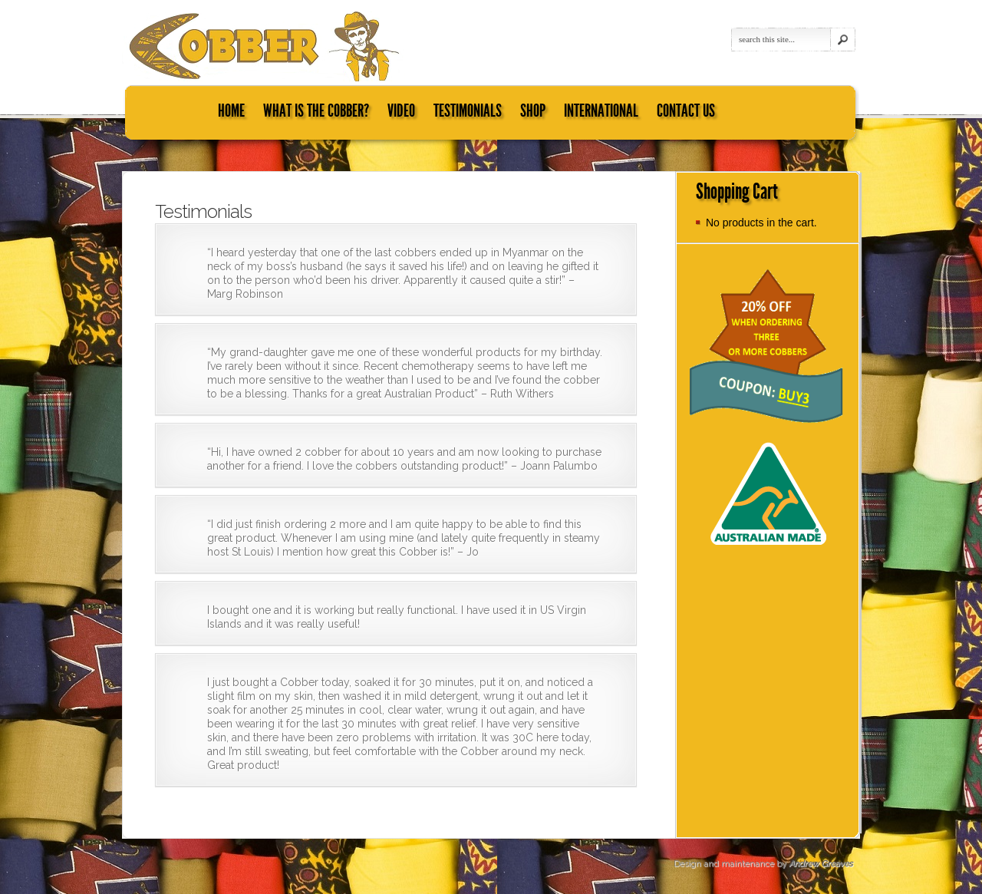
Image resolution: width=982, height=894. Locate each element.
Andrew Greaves (820, 864)
